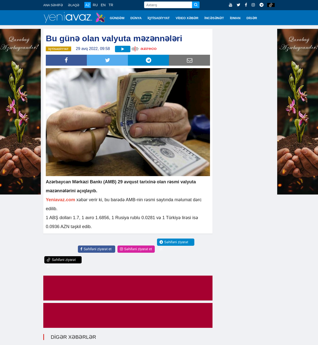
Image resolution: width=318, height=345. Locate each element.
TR (110, 5)
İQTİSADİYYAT (159, 18)
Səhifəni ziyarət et (95, 249)
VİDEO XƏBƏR (187, 18)
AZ (87, 5)
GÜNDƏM (117, 18)
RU (95, 5)
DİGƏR (252, 18)
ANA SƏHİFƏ (53, 5)
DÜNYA (136, 18)
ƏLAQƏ (73, 5)
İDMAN (235, 18)
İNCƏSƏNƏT (214, 18)
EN (103, 5)
